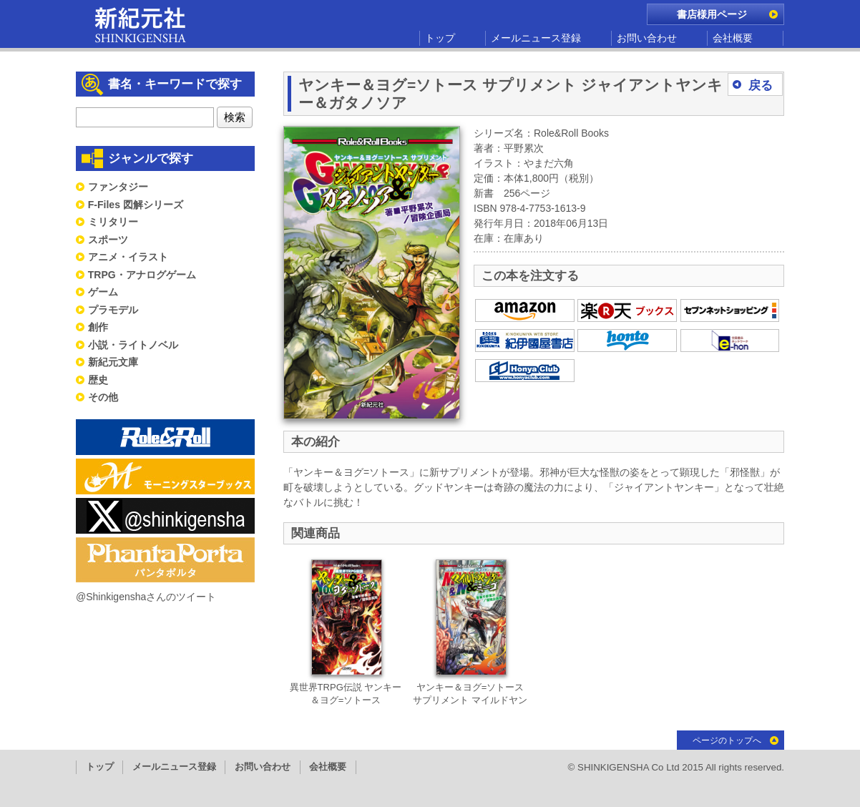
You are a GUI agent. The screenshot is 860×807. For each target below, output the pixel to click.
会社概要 (733, 38)
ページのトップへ (727, 740)
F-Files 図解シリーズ (135, 204)
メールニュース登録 (536, 38)
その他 (103, 397)
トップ (440, 38)
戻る (760, 85)
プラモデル (113, 310)
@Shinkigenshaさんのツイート (146, 596)
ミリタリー (113, 222)
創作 (98, 327)
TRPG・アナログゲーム (142, 274)
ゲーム (103, 292)
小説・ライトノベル (133, 345)
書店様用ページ (712, 14)
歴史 (98, 380)
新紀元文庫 (113, 362)
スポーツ (108, 239)
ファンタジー (118, 186)
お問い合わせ (647, 38)
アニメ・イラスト (128, 257)
